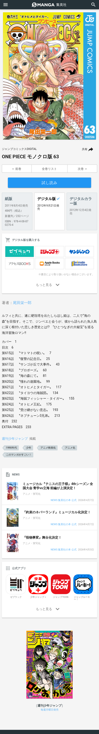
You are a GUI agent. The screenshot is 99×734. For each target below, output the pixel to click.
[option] (49, 76)
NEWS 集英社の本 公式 (63, 500)
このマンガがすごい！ (18, 454)
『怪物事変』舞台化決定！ (42, 537)
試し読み (49, 183)
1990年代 (11, 447)
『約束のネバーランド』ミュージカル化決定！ (57, 512)
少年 (28, 447)
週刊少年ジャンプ (15, 438)
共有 (84, 149)
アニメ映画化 (48, 447)
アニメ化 (70, 447)
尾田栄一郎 (22, 303)
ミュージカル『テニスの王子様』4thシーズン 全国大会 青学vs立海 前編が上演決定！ (58, 486)
